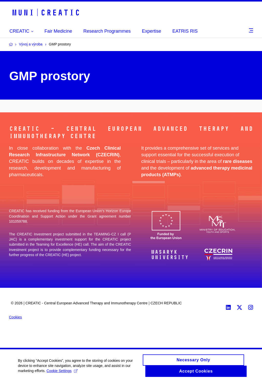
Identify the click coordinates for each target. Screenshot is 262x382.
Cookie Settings (62, 371)
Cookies (15, 317)
